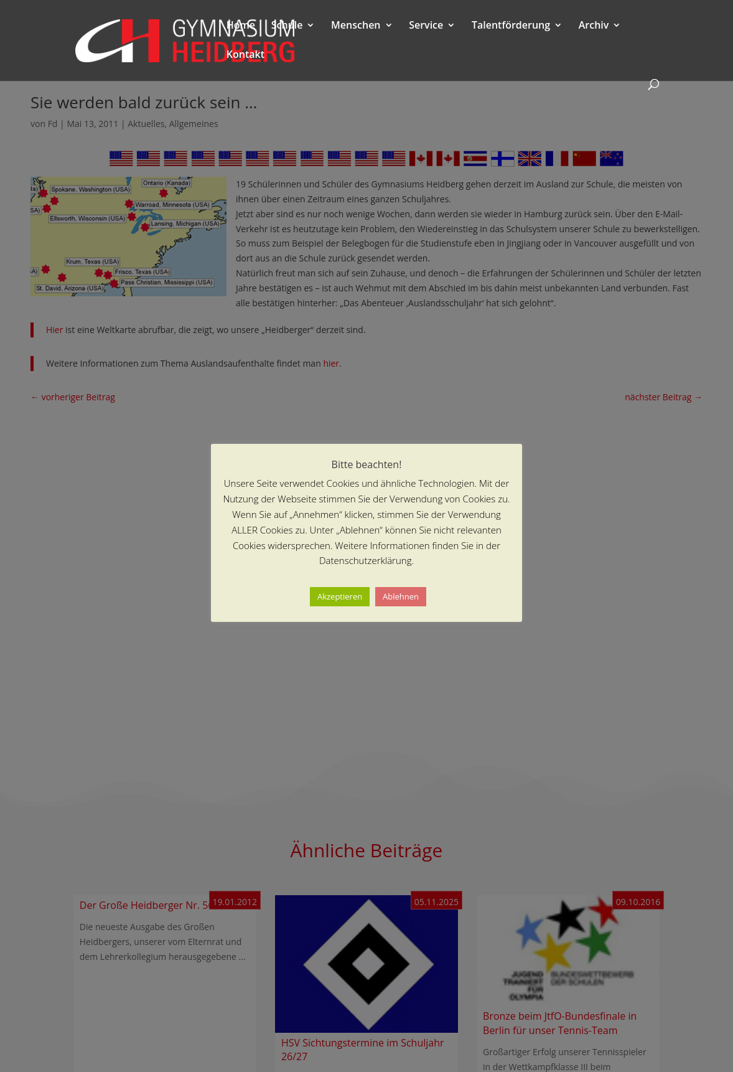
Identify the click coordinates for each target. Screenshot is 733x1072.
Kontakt (245, 55)
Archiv (594, 26)
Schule (287, 26)
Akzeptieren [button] (339, 596)
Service (426, 26)
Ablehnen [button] (401, 596)
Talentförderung (511, 26)
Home (240, 26)
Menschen (355, 26)
